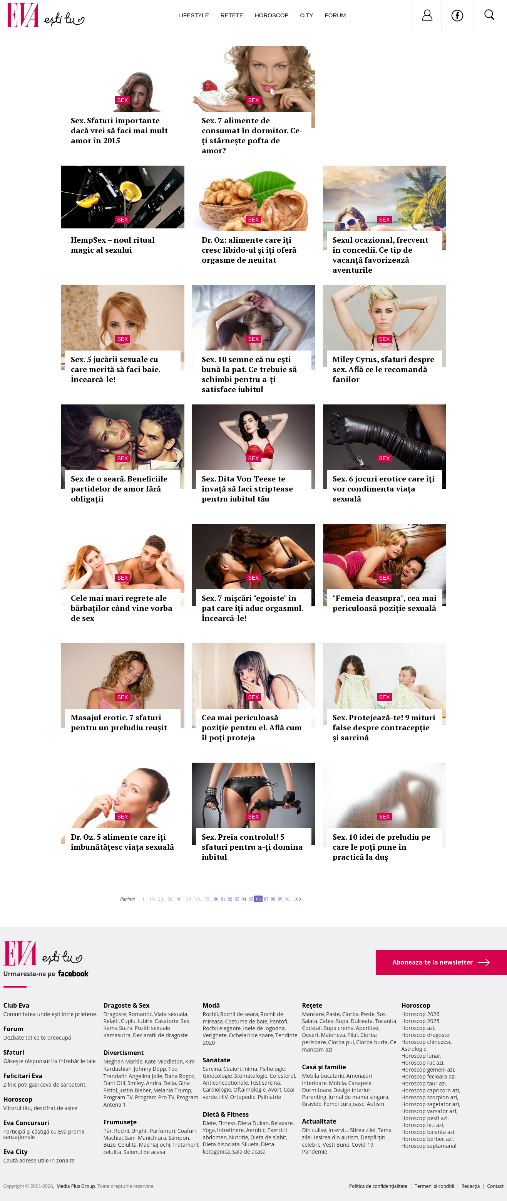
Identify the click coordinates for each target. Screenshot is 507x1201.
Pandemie (315, 1151)
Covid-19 (362, 1144)
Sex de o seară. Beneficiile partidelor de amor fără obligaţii (119, 488)
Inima (250, 1068)
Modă (211, 1005)
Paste (333, 1014)
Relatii (111, 1021)
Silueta (250, 1144)
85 (250, 899)
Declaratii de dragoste (160, 1035)
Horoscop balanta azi (428, 1132)
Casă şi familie (324, 1067)
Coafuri (186, 1130)
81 (223, 899)
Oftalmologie (249, 1089)
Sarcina (212, 1068)
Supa (342, 1021)
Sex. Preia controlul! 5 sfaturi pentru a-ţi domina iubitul (252, 847)
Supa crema (338, 1028)
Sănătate (217, 1060)
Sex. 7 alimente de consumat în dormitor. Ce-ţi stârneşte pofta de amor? (252, 135)
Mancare (313, 1014)
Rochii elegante (222, 1028)
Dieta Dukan (253, 1123)
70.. (207, 899)
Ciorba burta (372, 1042)
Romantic (140, 1014)
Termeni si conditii (434, 1186)
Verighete (215, 1035)
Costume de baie (246, 1021)
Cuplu (128, 1021)
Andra (153, 1083)
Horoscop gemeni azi (428, 1069)
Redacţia (471, 1186)
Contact (495, 1186)
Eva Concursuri (26, 1123)
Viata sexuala (170, 1014)
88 (273, 899)
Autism (376, 1103)
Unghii (139, 1130)
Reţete (312, 1005)
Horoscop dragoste (426, 1034)
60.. (198, 899)
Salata (310, 1021)
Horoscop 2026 (421, 1014)
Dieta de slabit (268, 1137)
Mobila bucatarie (323, 1075)
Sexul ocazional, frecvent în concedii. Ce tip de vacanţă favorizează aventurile (380, 255)
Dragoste (115, 1014)
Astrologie (414, 1048)
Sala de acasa (249, 1151)
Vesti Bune (336, 1144)
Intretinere (230, 1130)
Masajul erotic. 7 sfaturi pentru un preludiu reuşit (119, 722)
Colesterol (282, 1075)
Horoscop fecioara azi (429, 1076)
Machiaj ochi (154, 1144)
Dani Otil (114, 1083)
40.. (180, 899)
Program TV (118, 1097)
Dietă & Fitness (226, 1114)
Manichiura (152, 1137)
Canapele (359, 1083)
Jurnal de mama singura (358, 1096)
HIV (223, 1096)
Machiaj (113, 1137)
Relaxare (282, 1123)
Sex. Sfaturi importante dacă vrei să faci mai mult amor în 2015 (119, 130)
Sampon (178, 1137)
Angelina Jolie (145, 1076)
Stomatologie (250, 1075)
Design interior (351, 1090)
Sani (130, 1137)
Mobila (337, 1083)
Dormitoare (316, 1090)
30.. (170, 899)
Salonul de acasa (145, 1152)
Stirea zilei (362, 1130)
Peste (368, 1014)
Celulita (127, 1144)
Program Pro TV (155, 1097)
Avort (274, 1089)
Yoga (209, 1130)
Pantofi (278, 1021)
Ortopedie (243, 1096)
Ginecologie (217, 1075)
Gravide (312, 1103)
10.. (152, 899)
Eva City (15, 1151)
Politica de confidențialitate (378, 1186)
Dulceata (362, 1021)
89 (280, 899)
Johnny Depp (150, 1068)
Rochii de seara (239, 1014)
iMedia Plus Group (75, 1186)
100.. (298, 899)
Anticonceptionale (225, 1082)
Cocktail (312, 1028)
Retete (232, 15)
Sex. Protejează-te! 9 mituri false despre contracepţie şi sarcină (384, 727)
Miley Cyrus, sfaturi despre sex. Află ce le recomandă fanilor (383, 369)
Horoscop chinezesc (427, 1041)
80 (216, 899)
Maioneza (333, 1034)
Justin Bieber (135, 1090)
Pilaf (352, 1034)
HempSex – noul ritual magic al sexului (113, 245)
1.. (144, 899)
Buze (110, 1144)
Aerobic (255, 1130)
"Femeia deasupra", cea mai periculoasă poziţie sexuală (385, 603)
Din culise (314, 1130)
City (306, 15)
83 (236, 899)
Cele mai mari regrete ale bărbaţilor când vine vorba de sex (121, 608)
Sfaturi (13, 1052)
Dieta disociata (221, 1144)
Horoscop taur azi (424, 1083)
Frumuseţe (120, 1122)
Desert (310, 1034)
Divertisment (124, 1052)
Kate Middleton (164, 1061)
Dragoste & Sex (127, 1005)
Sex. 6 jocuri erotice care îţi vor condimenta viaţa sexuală (384, 488)
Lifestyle (194, 15)
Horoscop (272, 15)
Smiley (135, 1083)
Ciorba (350, 1014)
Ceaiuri (232, 1068)
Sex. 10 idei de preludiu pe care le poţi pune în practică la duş (381, 847)
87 (266, 899)
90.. (287, 899)
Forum (335, 15)
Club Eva (16, 1005)
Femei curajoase (344, 1103)
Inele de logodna (263, 1028)
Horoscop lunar (421, 1055)
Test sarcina (265, 1082)
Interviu (338, 1130)
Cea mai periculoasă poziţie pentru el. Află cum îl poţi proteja (252, 727)
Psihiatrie (269, 1096)
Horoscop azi (418, 1028)
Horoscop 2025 (421, 1021)
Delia (169, 1083)
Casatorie (167, 1021)
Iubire (145, 1021)
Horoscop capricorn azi (430, 1090)
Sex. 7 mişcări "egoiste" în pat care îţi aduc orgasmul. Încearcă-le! (252, 608)
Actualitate (319, 1121)
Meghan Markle (123, 1061)
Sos (381, 1014)
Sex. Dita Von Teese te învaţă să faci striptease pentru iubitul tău (247, 488)
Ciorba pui (341, 1042)
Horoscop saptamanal (429, 1145)
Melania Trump (172, 1090)
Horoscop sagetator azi (430, 1104)
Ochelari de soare (251, 1035)
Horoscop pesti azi (425, 1118)
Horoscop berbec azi (427, 1138)
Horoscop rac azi (422, 1062)
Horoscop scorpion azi (429, 1097)
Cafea (327, 1021)
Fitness (227, 1123)
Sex (122, 100)
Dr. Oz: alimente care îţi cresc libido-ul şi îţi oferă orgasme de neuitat (249, 250)
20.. (161, 899)
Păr (108, 1130)
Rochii (121, 1130)
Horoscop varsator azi (429, 1111)
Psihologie (272, 1068)
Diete (209, 1123)
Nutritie (238, 1137)
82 (230, 899)
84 (243, 899)
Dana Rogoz (179, 1076)
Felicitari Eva (23, 1076)
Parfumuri (162, 1130)
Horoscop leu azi (422, 1125)
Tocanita (386, 1021)
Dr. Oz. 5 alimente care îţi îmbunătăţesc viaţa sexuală (122, 842)
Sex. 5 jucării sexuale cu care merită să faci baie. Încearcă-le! (115, 369)
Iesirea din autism (336, 1137)
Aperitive (367, 1028)
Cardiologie (217, 1089)
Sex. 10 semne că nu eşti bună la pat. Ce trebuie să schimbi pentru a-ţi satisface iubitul (249, 374)
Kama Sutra (118, 1028)
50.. (189, 899)
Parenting (314, 1096)
